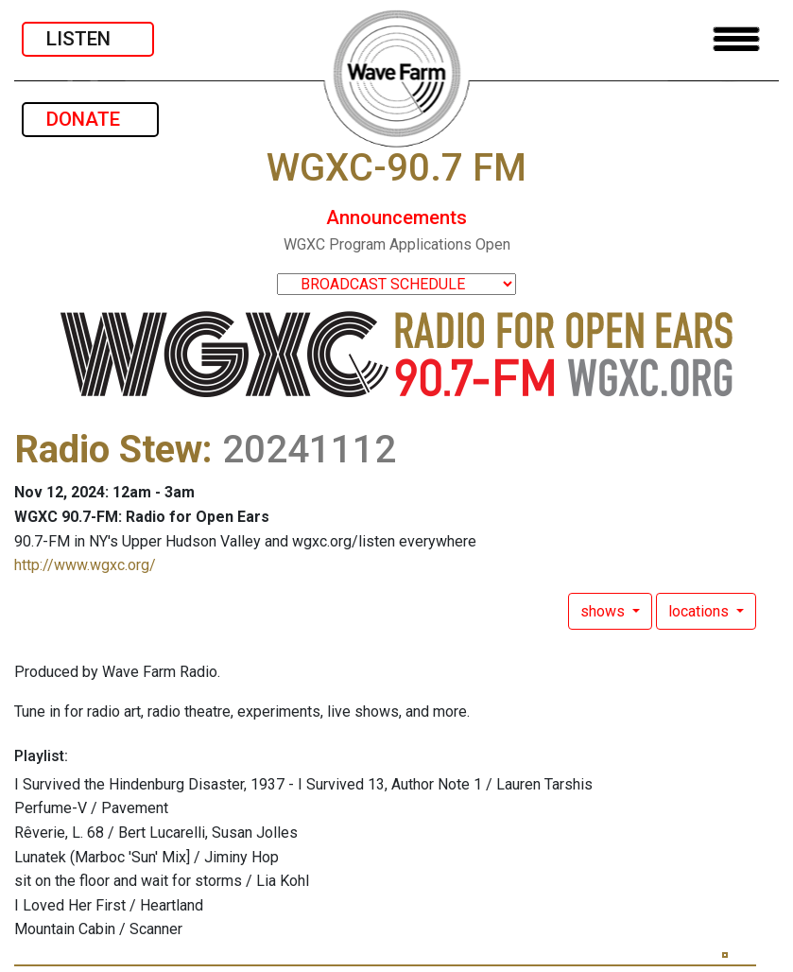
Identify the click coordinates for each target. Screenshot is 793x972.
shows (604, 611)
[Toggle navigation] (736, 39)
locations (700, 611)
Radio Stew (108, 449)
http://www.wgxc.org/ (85, 565)
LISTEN (87, 38)
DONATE (90, 119)
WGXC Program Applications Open (397, 244)
